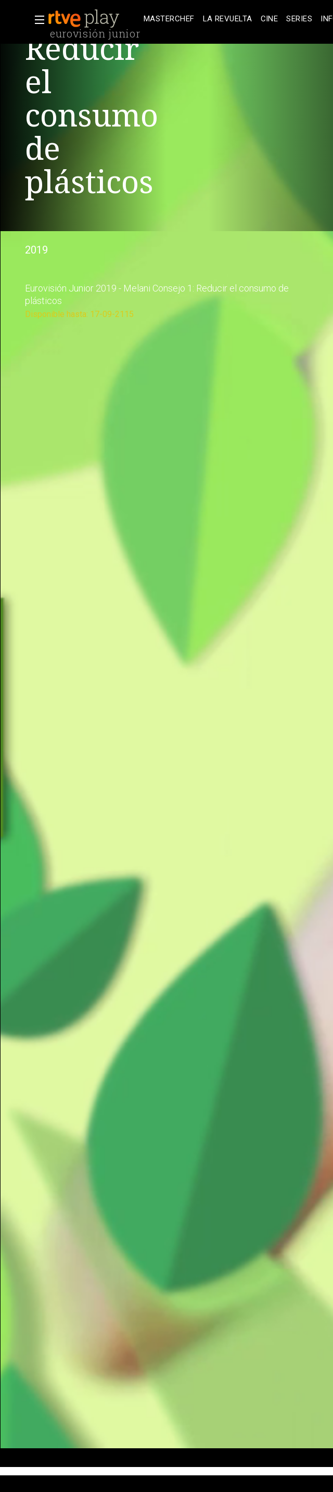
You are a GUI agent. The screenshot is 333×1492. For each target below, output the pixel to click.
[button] (36, 19)
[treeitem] (169, 19)
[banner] (93, 18)
